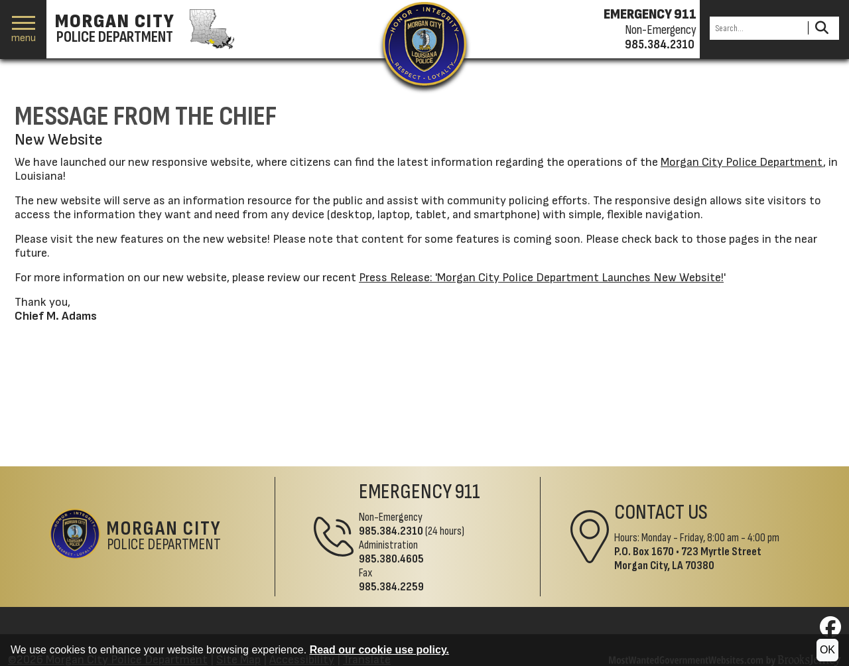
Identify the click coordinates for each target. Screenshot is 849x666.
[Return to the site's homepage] (424, 44)
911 (467, 492)
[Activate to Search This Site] (821, 28)
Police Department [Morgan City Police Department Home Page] (164, 537)
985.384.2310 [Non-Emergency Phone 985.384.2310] (391, 531)
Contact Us (661, 512)
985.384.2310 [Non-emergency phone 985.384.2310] (659, 44)
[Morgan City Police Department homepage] (143, 29)
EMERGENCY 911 (650, 15)
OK (827, 649)
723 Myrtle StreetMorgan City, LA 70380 (687, 558)
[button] (23, 29)
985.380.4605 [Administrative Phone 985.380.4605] (391, 559)
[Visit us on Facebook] (830, 631)
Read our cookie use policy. (379, 649)
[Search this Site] (757, 28)
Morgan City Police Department (742, 162)
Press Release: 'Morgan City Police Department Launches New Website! (541, 278)
